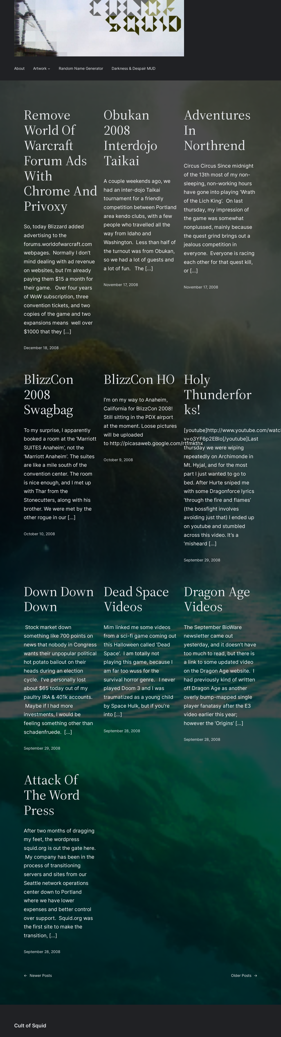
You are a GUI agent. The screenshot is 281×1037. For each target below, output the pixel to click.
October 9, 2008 (118, 459)
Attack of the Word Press (52, 795)
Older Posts (244, 975)
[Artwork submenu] (49, 68)
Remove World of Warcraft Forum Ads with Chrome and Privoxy (60, 160)
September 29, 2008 (202, 560)
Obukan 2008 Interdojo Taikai (130, 137)
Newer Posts (38, 975)
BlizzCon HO (139, 379)
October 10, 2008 (39, 533)
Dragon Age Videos (217, 599)
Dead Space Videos (136, 599)
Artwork (40, 68)
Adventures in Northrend (217, 130)
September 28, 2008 (122, 730)
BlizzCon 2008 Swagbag (49, 394)
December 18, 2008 (41, 347)
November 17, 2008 (121, 284)
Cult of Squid (30, 1025)
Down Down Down (59, 599)
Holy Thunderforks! (218, 394)
